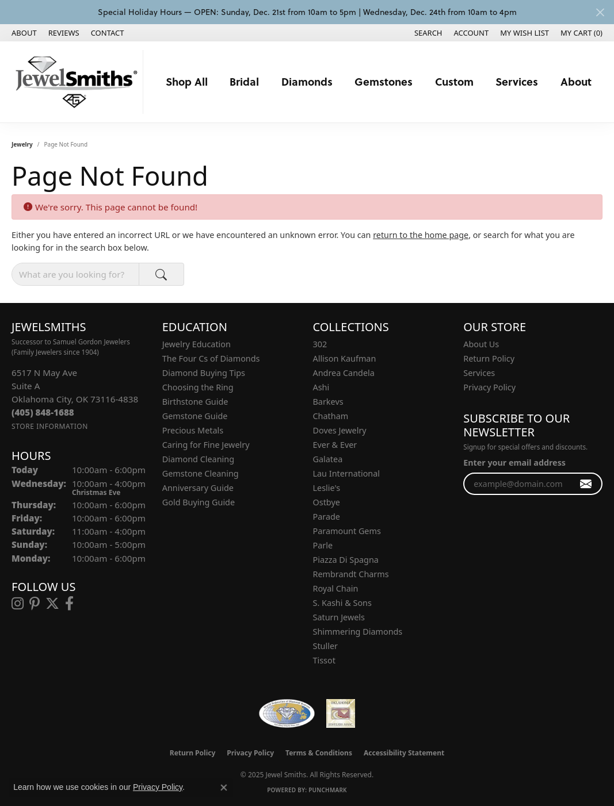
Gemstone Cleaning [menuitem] (200, 473)
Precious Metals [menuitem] (192, 430)
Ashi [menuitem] (321, 387)
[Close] (600, 12)
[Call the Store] (43, 412)
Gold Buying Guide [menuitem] (198, 502)
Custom (454, 81)
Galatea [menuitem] (328, 459)
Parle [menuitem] (323, 545)
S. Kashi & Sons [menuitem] (342, 602)
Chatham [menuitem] (331, 415)
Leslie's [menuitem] (327, 487)
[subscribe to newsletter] (586, 484)
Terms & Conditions (318, 753)
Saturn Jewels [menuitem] (339, 617)
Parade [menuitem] (326, 516)
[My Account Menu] (471, 32)
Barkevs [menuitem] (328, 401)
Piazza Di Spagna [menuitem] (346, 559)
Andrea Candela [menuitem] (344, 372)
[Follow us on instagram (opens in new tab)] (18, 604)
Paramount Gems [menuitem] (347, 530)
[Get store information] (50, 426)
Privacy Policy (489, 387)
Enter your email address (514, 462)
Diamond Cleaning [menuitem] (198, 459)
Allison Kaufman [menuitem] (344, 358)
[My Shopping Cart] (581, 32)
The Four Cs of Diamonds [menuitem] (211, 358)
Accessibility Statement (404, 753)
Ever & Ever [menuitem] (335, 444)
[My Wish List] (524, 32)
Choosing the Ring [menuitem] (198, 387)
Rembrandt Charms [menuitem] (351, 574)
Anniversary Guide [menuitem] (198, 487)
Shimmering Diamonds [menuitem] (358, 631)
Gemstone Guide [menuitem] (195, 415)
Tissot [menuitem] (324, 660)
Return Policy (488, 358)
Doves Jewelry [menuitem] (340, 430)
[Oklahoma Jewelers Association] (340, 713)
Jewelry (22, 144)
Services (516, 81)
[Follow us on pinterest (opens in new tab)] (34, 604)
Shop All (187, 81)
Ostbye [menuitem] (326, 502)
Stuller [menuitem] (325, 645)
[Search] (428, 32)
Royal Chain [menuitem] (336, 588)
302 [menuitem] (320, 344)
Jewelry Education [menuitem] (196, 344)
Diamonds (307, 81)
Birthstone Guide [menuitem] (195, 401)
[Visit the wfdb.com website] (287, 713)
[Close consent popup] (223, 787)
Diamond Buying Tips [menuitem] (203, 372)
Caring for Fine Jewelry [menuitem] (206, 444)
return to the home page (420, 234)
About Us (481, 344)
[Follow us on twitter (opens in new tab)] (52, 604)
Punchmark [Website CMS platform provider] (327, 790)
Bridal (244, 81)
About (576, 81)
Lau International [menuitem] (346, 473)
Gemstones (383, 81)
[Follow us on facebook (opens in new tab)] (69, 604)
